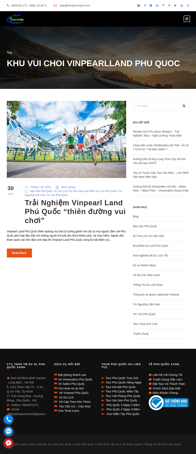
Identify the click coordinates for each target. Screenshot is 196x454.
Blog (136, 216)
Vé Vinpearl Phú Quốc (73, 392)
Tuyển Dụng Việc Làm (167, 379)
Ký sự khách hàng (144, 265)
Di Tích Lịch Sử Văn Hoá (68, 191)
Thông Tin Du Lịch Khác (148, 284)
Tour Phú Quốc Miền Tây (122, 391)
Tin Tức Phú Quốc (57, 195)
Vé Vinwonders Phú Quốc (75, 379)
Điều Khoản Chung (165, 392)
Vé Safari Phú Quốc (71, 383)
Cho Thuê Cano (68, 410)
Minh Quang (68, 187)
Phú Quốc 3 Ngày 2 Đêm (123, 405)
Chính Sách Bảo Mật (166, 388)
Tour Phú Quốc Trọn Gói (122, 378)
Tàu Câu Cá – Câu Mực (74, 406)
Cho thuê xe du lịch (71, 388)
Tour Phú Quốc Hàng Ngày (124, 382)
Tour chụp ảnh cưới (145, 323)
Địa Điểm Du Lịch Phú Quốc (100, 191)
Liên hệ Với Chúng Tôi (167, 374)
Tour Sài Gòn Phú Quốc (121, 400)
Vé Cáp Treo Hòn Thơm (74, 401)
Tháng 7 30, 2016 (40, 187)
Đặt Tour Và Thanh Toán (169, 383)
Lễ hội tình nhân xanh (146, 275)
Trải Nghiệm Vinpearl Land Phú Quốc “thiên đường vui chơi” (75, 212)
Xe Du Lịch (66, 397)
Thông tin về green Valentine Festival (156, 294)
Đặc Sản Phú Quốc (41, 191)
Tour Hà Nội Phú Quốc (121, 387)
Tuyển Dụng (140, 333)
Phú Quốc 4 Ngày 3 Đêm (123, 409)
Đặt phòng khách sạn (72, 374)
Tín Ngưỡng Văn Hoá (146, 304)
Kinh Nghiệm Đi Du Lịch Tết (150, 255)
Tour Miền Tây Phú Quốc (123, 414)
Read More (19, 253)
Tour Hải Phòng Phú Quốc (123, 396)
